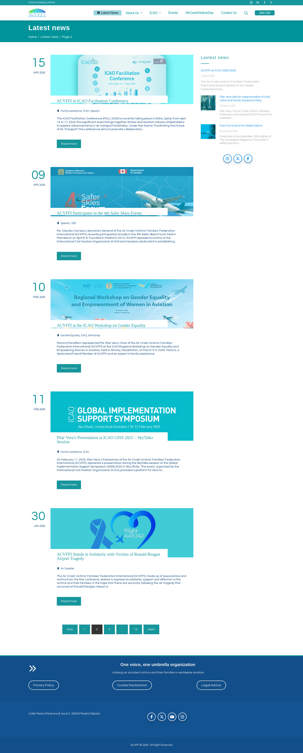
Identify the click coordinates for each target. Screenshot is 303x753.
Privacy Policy (43, 685)
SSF (73, 223)
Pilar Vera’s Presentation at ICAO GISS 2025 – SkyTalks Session (105, 439)
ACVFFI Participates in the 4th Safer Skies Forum (99, 213)
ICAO (156, 13)
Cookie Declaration (132, 685)
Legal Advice (211, 685)
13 (135, 629)
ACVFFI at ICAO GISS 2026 (218, 70)
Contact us (229, 13)
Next (151, 629)
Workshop (94, 335)
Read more (69, 143)
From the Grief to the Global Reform (241, 125)
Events (173, 13)
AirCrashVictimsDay (200, 13)
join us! (264, 13)
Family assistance (71, 111)
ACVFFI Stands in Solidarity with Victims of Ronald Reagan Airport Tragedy (108, 556)
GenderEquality (70, 335)
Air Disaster (67, 568)
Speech (95, 111)
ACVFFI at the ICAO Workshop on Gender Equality (101, 325)
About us (134, 13)
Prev (70, 629)
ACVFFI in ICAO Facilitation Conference (92, 101)
